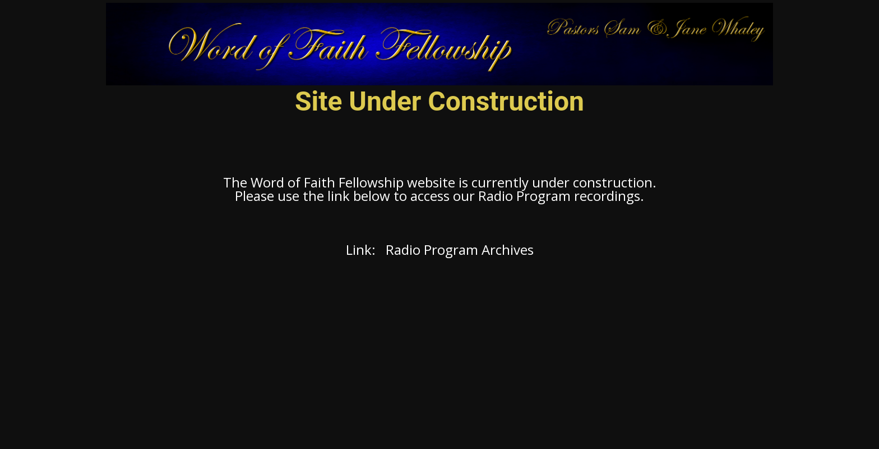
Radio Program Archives (460, 249)
